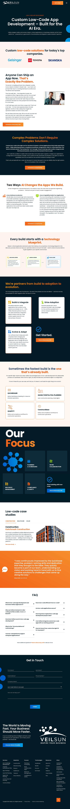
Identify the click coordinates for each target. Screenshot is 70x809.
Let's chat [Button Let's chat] (57, 3)
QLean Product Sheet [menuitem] (60, 775)
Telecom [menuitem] (15, 773)
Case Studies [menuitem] (49, 773)
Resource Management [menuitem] (27, 772)
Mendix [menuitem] (36, 765)
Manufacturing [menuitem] (17, 765)
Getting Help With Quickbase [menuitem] (60, 778)
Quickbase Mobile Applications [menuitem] (60, 789)
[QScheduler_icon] (20, 390)
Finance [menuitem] (15, 768)
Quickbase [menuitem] (37, 763)
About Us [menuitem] (48, 763)
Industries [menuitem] (16, 760)
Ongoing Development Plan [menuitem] (7, 767)
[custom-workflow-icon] (20, 407)
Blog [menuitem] (47, 768)
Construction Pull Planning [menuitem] (7, 779)
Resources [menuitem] (48, 760)
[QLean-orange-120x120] (50, 390)
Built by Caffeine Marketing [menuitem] (38, 801)
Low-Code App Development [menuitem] (6, 763)
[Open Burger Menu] (66, 3)
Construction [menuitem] (16, 763)
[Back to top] (58, 800)
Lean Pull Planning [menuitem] (7, 773)
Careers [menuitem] (48, 765)
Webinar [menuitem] (48, 770)
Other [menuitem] (58, 760)
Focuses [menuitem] (26, 760)
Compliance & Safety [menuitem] (27, 776)
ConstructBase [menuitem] (6, 783)
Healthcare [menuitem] (16, 770)
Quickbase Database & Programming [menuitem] (59, 768)
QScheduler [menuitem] (59, 772)
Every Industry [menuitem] (16, 775)
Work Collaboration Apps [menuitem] (27, 768)
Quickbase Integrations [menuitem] (59, 785)
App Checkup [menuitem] (6, 770)
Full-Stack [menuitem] (37, 770)
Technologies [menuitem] (38, 760)
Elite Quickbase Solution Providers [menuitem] (60, 782)
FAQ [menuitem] (47, 775)
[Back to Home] (11, 3)
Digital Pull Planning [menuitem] (5, 776)
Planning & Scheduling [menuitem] (27, 763)
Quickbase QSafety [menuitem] (59, 763)
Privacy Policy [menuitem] (27, 801)
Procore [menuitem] (37, 768)
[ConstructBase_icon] (50, 406)
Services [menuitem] (5, 760)
